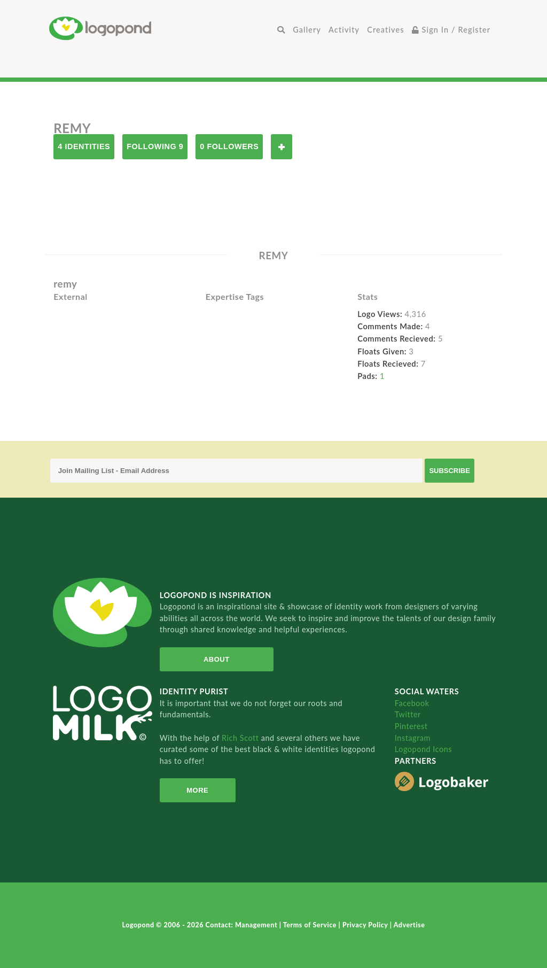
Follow (281, 146)
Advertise (409, 925)
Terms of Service (311, 925)
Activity (344, 29)
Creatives (385, 29)
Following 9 (155, 146)
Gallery (307, 29)
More (197, 790)
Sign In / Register (451, 29)
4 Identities (84, 146)
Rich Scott (241, 737)
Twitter (408, 714)
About (217, 659)
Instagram (413, 737)
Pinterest (411, 726)
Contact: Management (242, 925)
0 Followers (229, 146)
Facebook (412, 703)
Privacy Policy (366, 925)
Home (161, 28)
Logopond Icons (423, 749)
